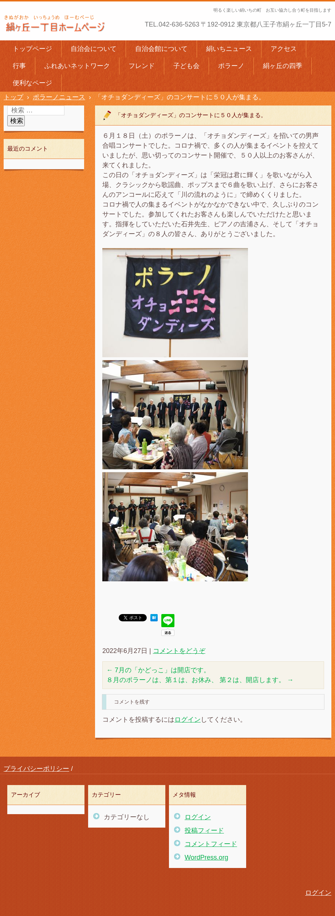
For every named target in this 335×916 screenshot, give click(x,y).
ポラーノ (231, 65)
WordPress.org (206, 857)
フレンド (142, 65)
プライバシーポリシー (36, 768)
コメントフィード (211, 844)
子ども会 (186, 65)
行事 (19, 65)
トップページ (32, 48)
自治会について (94, 48)
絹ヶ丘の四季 (282, 65)
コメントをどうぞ (179, 650)
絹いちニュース (229, 48)
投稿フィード (204, 830)
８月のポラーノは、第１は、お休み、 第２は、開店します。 (199, 680)
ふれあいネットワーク (77, 65)
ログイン (187, 719)
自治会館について (161, 48)
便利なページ (32, 83)
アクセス (284, 48)
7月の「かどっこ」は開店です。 (158, 670)
